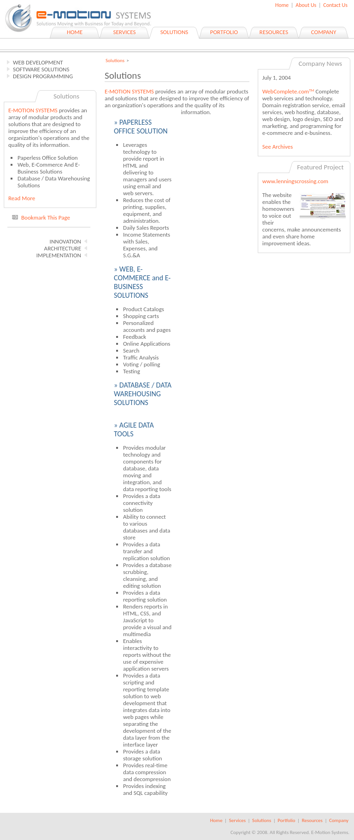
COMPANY (323, 32)
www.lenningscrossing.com (295, 181)
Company (338, 820)
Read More (21, 198)
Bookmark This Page (45, 217)
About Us (305, 5)
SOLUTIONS (174, 32)
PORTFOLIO (224, 32)
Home (282, 5)
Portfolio (286, 820)
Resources (312, 820)
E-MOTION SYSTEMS (33, 110)
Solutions (115, 61)
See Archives (277, 146)
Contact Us (335, 5)
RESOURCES (274, 32)
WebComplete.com (288, 91)
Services (237, 820)
